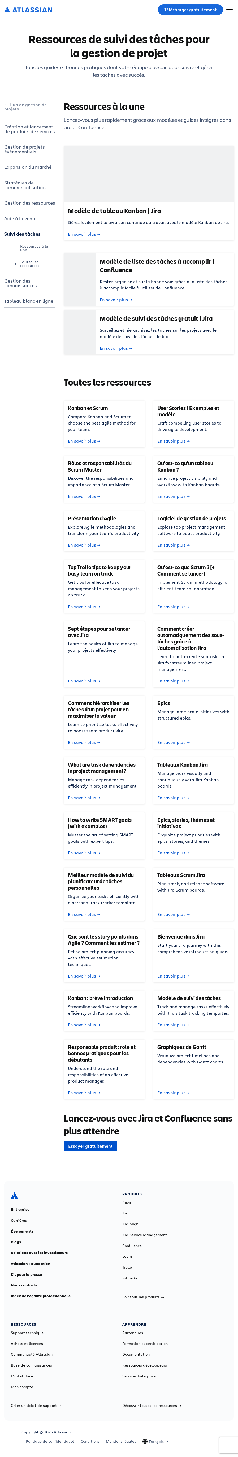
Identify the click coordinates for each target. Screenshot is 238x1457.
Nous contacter (25, 1285)
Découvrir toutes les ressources (151, 1405)
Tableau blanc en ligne (28, 301)
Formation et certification (145, 1344)
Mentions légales (121, 1441)
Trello (127, 1267)
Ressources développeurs (144, 1365)
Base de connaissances (31, 1365)
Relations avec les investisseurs (39, 1253)
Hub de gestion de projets (25, 107)
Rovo (126, 1202)
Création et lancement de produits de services (29, 129)
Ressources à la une (34, 248)
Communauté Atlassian (32, 1354)
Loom (127, 1256)
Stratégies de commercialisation (25, 185)
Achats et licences (27, 1344)
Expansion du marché (27, 167)
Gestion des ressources (29, 203)
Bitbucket (130, 1278)
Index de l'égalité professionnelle (41, 1296)
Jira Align (130, 1224)
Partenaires (132, 1333)
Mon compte (22, 1387)
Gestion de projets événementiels (24, 149)
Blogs (16, 1242)
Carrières (19, 1220)
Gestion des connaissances (20, 283)
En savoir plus (84, 234)
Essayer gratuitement (90, 1146)
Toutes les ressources (29, 263)
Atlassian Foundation (30, 1263)
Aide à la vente (20, 218)
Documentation (136, 1354)
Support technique (27, 1333)
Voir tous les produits (143, 1297)
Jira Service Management (144, 1235)
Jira (125, 1213)
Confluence (132, 1246)
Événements (22, 1231)
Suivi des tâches (22, 234)
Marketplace (22, 1376)
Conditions (90, 1441)
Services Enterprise (139, 1376)
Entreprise (20, 1209)
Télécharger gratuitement (190, 9)
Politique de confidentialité (50, 1441)
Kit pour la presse (26, 1274)
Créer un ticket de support (36, 1405)
